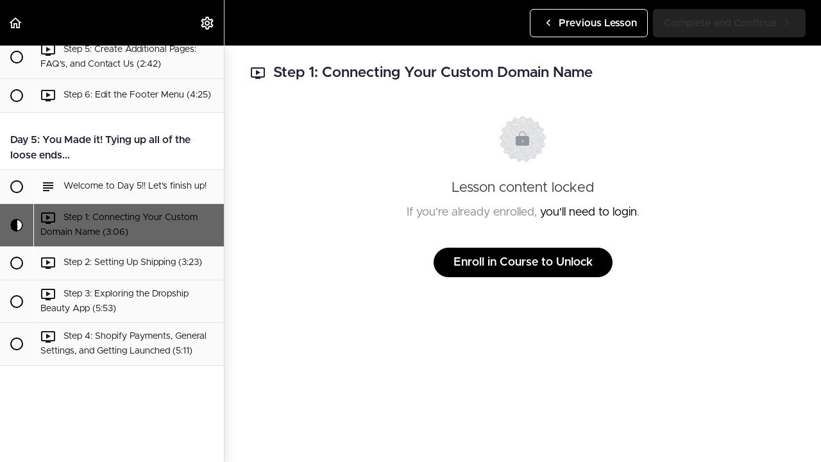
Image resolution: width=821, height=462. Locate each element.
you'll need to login (588, 212)
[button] (16, 23)
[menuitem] (208, 23)
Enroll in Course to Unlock (523, 262)
